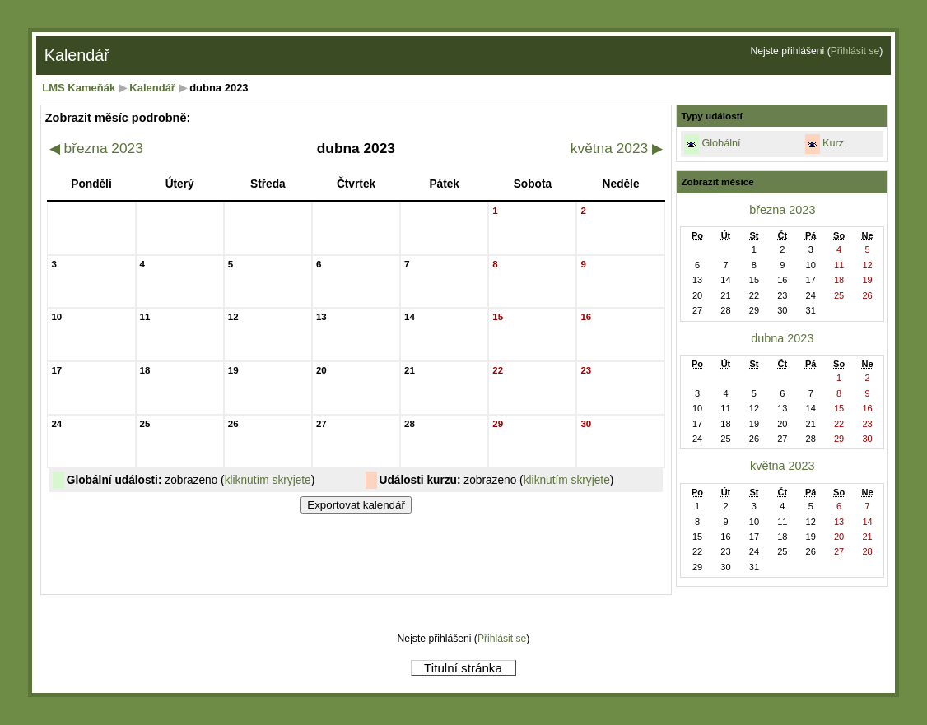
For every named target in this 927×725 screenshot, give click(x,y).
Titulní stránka (463, 668)
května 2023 (617, 148)
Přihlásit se (855, 51)
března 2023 (96, 148)
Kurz (833, 143)
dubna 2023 (782, 338)
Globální (720, 143)
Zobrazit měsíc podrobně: (117, 117)
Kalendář (152, 87)
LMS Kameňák (78, 87)
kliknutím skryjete (268, 480)
